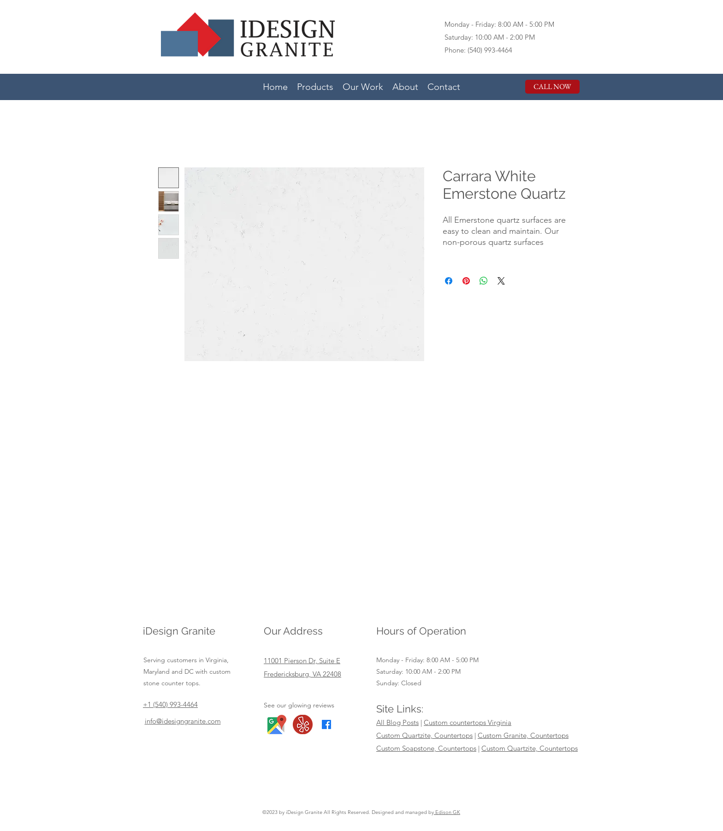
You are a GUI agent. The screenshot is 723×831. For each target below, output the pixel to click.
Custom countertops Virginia (467, 722)
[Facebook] (326, 724)
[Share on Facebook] (448, 280)
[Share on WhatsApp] (483, 280)
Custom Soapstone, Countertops (426, 748)
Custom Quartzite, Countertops (424, 735)
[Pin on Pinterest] (466, 280)
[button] (315, 86)
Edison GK (447, 812)
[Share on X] (501, 280)
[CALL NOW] (552, 87)
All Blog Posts (397, 722)
